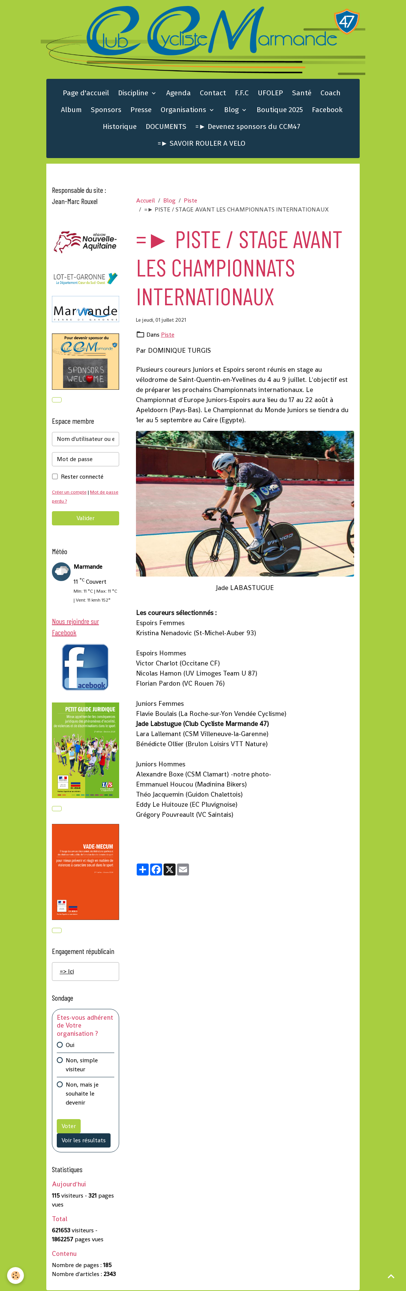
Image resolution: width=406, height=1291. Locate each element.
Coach (330, 93)
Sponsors (106, 110)
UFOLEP (270, 93)
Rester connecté (82, 477)
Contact (213, 93)
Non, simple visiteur (82, 1065)
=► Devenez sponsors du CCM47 (247, 127)
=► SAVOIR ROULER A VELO (202, 143)
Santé (302, 93)
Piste (190, 201)
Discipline (134, 93)
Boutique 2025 (280, 110)
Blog (232, 110)
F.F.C (242, 93)
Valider (85, 518)
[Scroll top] (391, 1276)
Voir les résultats (84, 1141)
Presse (141, 110)
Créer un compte (69, 492)
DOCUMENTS (166, 127)
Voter (69, 1127)
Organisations (184, 110)
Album (71, 110)
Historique (120, 127)
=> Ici (67, 972)
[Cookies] (15, 1275)
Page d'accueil (86, 93)
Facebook (327, 110)
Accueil (145, 201)
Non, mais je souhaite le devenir (82, 1094)
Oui (70, 1046)
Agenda (178, 93)
